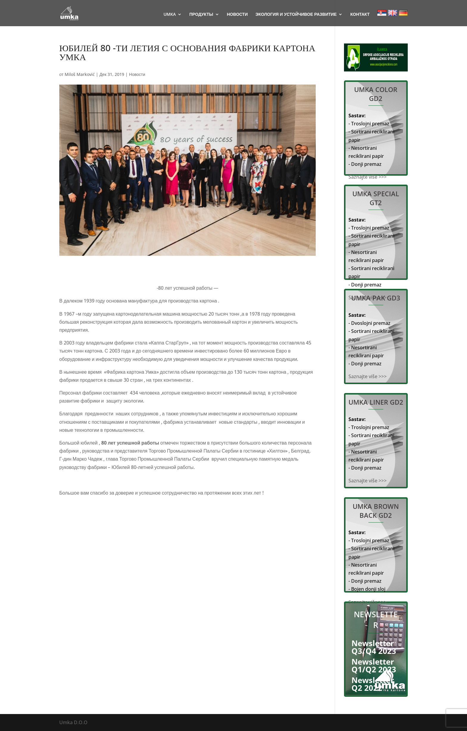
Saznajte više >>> (367, 177)
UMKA (170, 14)
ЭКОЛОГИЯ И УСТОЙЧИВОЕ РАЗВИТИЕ (296, 14)
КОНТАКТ (360, 14)
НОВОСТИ (237, 14)
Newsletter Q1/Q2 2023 (373, 665)
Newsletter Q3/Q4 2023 (373, 647)
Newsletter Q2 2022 (372, 684)
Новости (137, 74)
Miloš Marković (80, 74)
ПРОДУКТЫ (201, 14)
